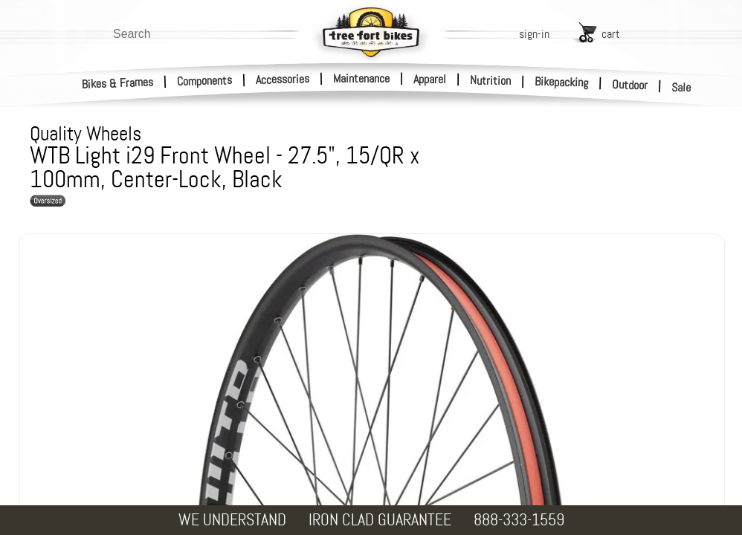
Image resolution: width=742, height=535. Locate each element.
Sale (681, 88)
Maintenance (361, 78)
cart (610, 34)
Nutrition (490, 80)
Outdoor (630, 85)
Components (205, 80)
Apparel (429, 79)
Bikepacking (562, 82)
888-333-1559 (519, 520)
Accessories (282, 79)
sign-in (534, 34)
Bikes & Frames (118, 83)
